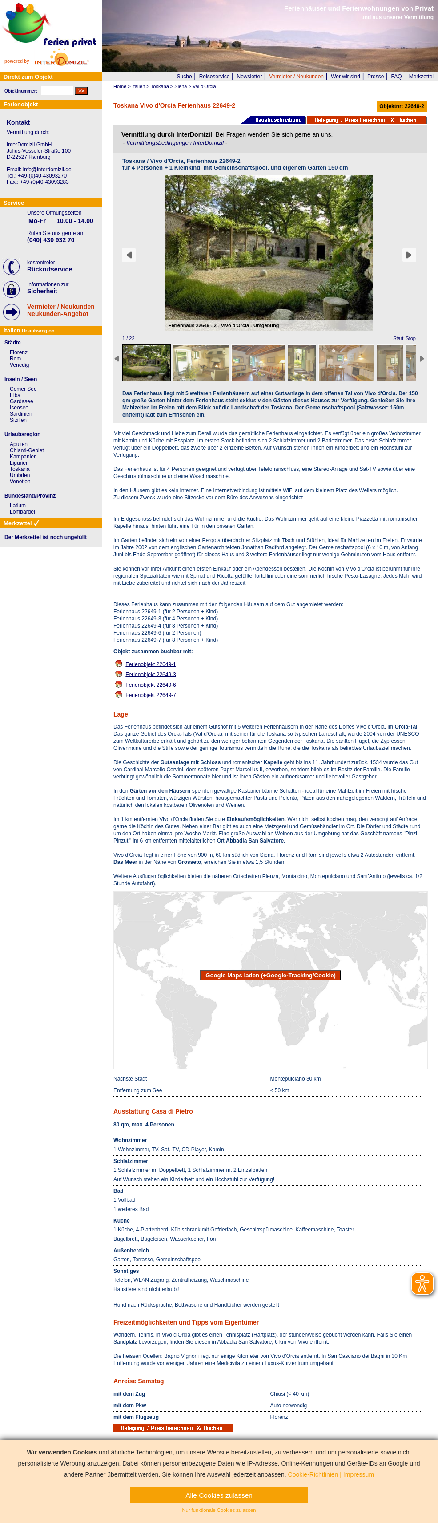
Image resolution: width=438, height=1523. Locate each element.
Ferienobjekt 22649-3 (150, 674)
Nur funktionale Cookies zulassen (219, 1510)
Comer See (23, 389)
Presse (375, 76)
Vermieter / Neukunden (296, 76)
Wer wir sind (345, 76)
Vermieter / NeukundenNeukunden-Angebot (61, 310)
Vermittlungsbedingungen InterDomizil (175, 142)
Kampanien (23, 457)
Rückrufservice (49, 269)
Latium (18, 505)
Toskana (20, 469)
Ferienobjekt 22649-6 (150, 684)
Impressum (358, 1474)
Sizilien (18, 420)
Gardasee (21, 401)
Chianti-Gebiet (27, 450)
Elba (15, 395)
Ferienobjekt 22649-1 (150, 664)
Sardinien (21, 414)
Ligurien (19, 463)
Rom (15, 359)
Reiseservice (214, 76)
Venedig (19, 365)
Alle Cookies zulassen (219, 1495)
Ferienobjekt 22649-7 (150, 695)
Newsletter (249, 76)
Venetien (20, 481)
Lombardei (22, 512)
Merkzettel (421, 76)
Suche (184, 76)
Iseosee (19, 408)
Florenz (19, 352)
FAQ (396, 76)
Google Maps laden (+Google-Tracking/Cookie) (270, 975)
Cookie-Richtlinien (313, 1474)
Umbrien (20, 475)
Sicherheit (42, 291)
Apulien (19, 444)
